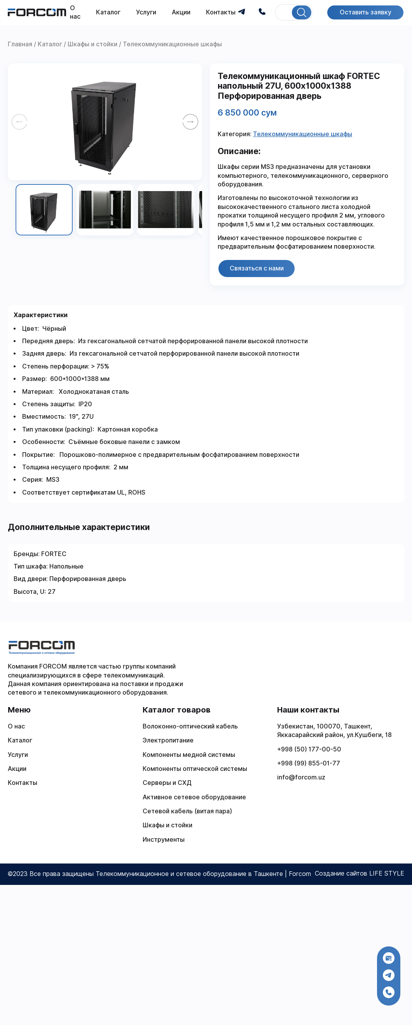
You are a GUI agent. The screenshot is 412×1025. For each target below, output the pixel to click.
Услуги (146, 12)
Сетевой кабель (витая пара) (187, 811)
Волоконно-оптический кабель (190, 726)
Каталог (108, 12)
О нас (16, 726)
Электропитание (168, 740)
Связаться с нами (257, 268)
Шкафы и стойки (167, 825)
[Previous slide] (19, 122)
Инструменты (164, 839)
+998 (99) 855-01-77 (308, 763)
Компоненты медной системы (189, 754)
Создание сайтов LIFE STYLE (359, 873)
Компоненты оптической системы (195, 768)
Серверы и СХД (167, 782)
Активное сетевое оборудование (194, 797)
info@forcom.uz (301, 777)
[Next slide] (190, 122)
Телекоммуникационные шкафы (302, 134)
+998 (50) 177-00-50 (309, 749)
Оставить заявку (365, 12)
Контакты (221, 12)
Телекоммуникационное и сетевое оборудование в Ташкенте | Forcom (203, 874)
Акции (181, 12)
